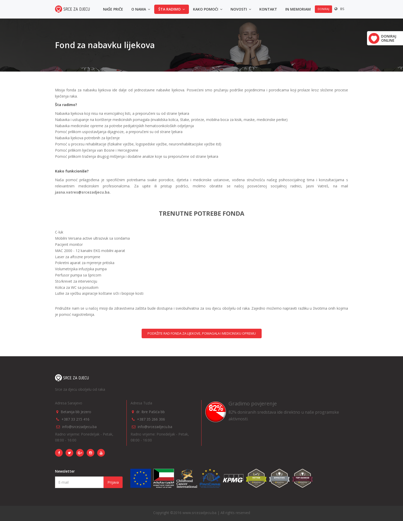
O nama (140, 9)
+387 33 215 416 (75, 419)
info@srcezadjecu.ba (79, 426)
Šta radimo (171, 9)
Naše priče (113, 9)
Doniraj (323, 9)
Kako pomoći (207, 9)
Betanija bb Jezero (76, 411)
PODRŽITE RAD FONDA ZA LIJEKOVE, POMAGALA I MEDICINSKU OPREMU (202, 333)
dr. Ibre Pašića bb (150, 411)
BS (342, 8)
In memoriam (298, 9)
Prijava (113, 482)
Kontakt (268, 9)
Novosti (241, 9)
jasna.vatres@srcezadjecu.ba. (83, 192)
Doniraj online (388, 38)
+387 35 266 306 (151, 419)
